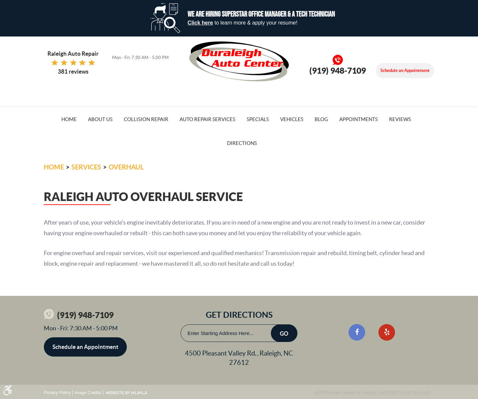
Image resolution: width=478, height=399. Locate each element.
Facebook (357, 332)
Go (284, 333)
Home (69, 119)
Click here (200, 23)
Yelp (386, 332)
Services (86, 167)
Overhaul (126, 167)
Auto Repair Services (207, 119)
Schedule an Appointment (405, 70)
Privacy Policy (57, 392)
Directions (242, 143)
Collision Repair (146, 119)
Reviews (400, 119)
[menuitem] (69, 119)
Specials (258, 119)
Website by (126, 392)
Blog (321, 119)
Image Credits (87, 392)
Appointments (358, 119)
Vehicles (291, 119)
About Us (100, 119)
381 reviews (73, 71)
